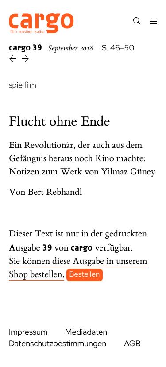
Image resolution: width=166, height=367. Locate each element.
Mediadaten (86, 332)
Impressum (28, 332)
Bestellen (84, 275)
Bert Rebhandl (55, 192)
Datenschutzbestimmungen (57, 344)
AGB (132, 344)
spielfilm (22, 85)
